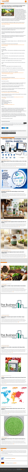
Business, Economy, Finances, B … (8, 375)
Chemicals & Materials (6, 345)
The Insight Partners (3, 407)
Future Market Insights (4, 284)
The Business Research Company (5, 315)
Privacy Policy (5, 469)
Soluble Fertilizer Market (4, 437)
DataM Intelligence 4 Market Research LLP (10, 8)
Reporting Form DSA (19, 469)
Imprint (3, 469)
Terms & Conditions (9, 469)
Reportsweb (2, 376)
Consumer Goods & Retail (7, 189)
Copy (25, 123)
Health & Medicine (6, 159)
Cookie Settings (23, 469)
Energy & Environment (9, 7)
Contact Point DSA (14, 469)
